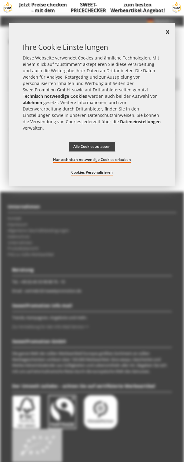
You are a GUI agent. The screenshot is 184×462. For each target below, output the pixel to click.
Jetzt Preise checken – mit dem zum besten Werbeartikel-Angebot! (92, 8)
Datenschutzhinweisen (111, 115)
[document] (92, 104)
